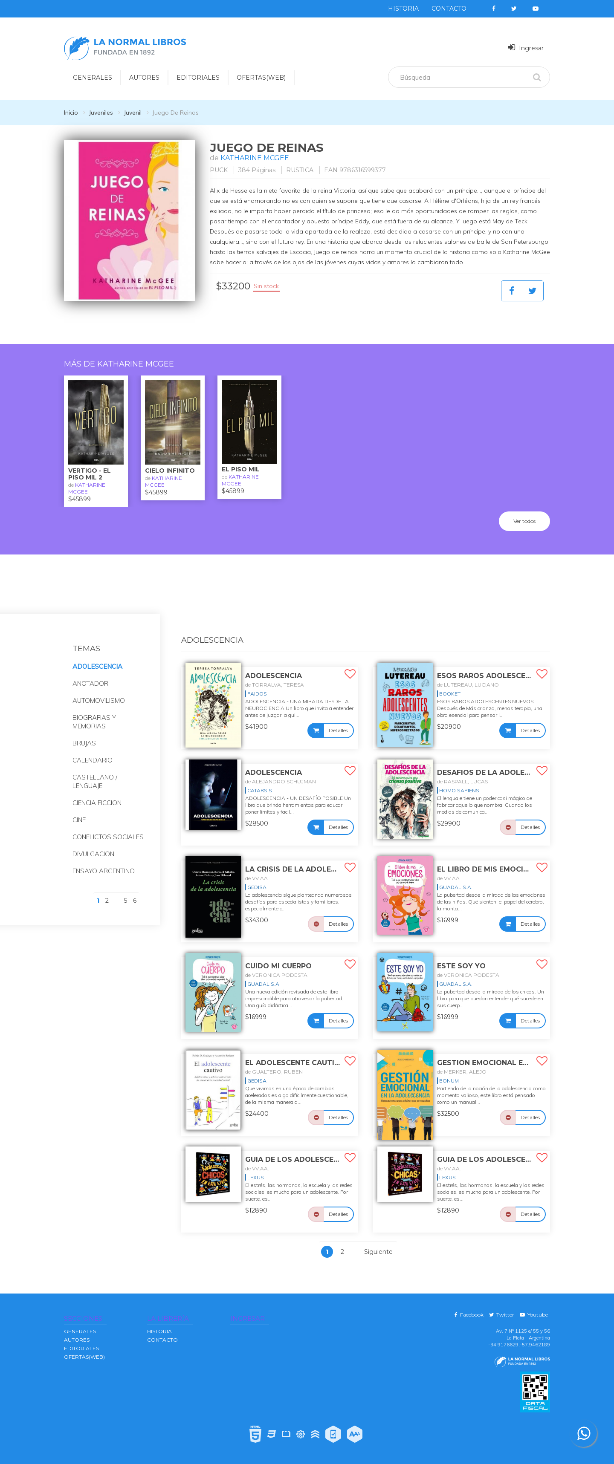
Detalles (338, 730)
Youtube (534, 1314)
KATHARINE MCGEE (254, 158)
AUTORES (77, 1340)
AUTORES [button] (144, 77)
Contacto (449, 8)
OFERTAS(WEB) (261, 77)
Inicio (71, 112)
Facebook (469, 1314)
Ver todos (524, 521)
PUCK (219, 170)
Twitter (501, 1314)
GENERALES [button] (92, 77)
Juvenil (133, 112)
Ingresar (526, 47)
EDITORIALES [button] (198, 77)
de (274, 684)
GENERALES (80, 1331)
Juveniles (101, 112)
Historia (403, 8)
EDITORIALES (81, 1348)
